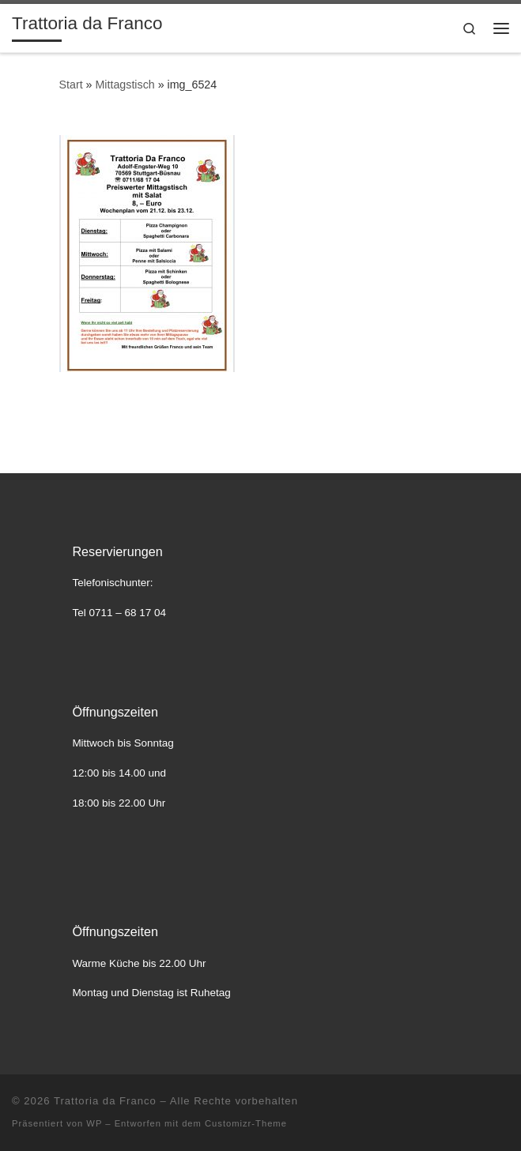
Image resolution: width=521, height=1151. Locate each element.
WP (94, 1123)
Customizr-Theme (246, 1123)
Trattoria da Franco (105, 1101)
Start (71, 84)
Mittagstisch (124, 84)
